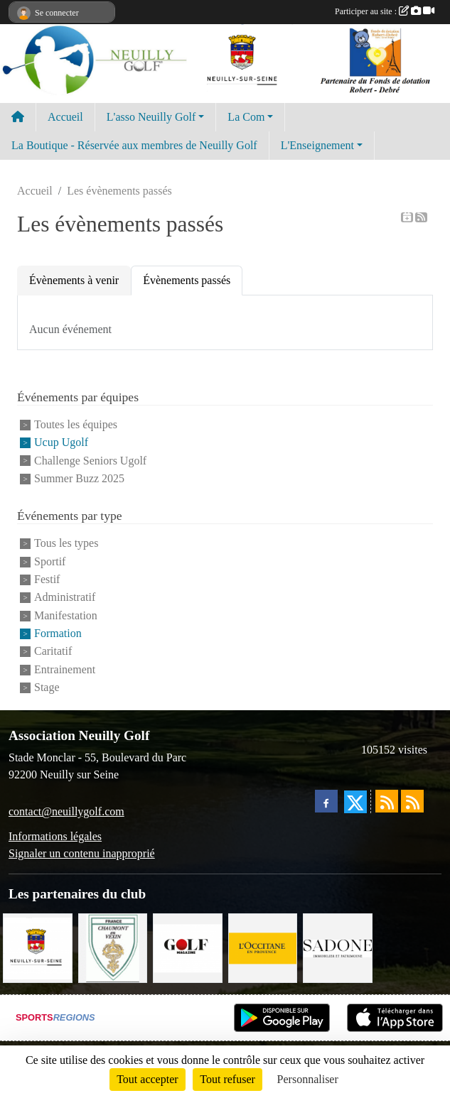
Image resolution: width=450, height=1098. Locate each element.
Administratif (64, 598)
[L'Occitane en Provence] (263, 947)
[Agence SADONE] (338, 947)
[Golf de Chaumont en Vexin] (113, 947)
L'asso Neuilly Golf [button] (151, 117)
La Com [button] (245, 117)
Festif (47, 579)
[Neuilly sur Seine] (38, 947)
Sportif (49, 561)
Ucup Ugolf (61, 443)
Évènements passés (186, 280)
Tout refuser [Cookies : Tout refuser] (227, 1079)
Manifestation (65, 615)
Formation (58, 633)
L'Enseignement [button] (317, 145)
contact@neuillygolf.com (66, 811)
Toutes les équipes (75, 424)
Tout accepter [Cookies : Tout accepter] (147, 1079)
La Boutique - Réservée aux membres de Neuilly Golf (134, 145)
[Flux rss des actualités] (386, 801)
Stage (47, 687)
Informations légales (55, 836)
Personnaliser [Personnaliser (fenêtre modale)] (307, 1079)
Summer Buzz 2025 (79, 478)
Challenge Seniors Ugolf (90, 461)
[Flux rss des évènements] (412, 801)
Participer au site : (384, 11)
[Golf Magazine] (188, 947)
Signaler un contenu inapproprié (82, 853)
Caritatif (53, 652)
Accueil (65, 117)
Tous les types (66, 544)
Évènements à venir (74, 280)
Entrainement (64, 669)
